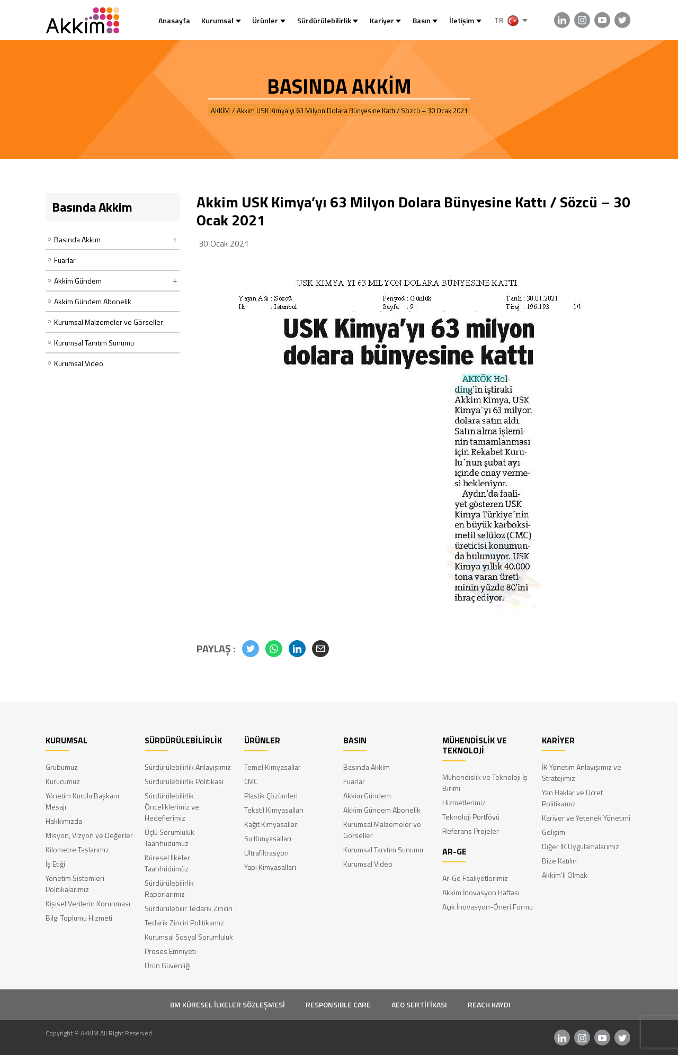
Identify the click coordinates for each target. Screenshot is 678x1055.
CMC (250, 781)
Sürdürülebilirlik (324, 20)
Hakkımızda (64, 820)
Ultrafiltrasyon (266, 852)
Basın (422, 20)
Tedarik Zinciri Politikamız (184, 922)
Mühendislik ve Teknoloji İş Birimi (485, 782)
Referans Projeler (470, 830)
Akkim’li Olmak (564, 874)
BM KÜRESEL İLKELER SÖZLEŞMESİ (227, 1004)
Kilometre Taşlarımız (77, 849)
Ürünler (265, 20)
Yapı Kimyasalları (270, 866)
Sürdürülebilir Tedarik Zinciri (189, 908)
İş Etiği (55, 863)
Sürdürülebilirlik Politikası (184, 781)
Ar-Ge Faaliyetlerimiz (475, 878)
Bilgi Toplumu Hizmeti (79, 917)
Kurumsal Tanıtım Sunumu (94, 342)
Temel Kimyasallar (272, 766)
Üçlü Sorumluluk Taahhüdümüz (169, 837)
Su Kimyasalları (267, 838)
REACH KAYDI (489, 1004)
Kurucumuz (63, 781)
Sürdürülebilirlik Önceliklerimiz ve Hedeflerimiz (172, 806)
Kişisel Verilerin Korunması (88, 903)
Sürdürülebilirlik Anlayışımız (188, 766)
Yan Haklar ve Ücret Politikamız (572, 798)
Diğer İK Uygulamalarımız (580, 846)
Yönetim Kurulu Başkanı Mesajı (82, 801)
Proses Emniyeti (170, 951)
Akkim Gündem (367, 795)
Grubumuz (62, 766)
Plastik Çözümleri (271, 795)
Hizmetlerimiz (464, 802)
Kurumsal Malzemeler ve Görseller (108, 322)
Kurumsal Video (78, 363)
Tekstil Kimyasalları (274, 809)
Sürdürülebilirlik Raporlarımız (169, 888)
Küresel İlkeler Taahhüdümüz (167, 863)
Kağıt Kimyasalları (271, 824)
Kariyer (382, 20)
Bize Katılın (559, 860)
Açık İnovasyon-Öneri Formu (487, 906)
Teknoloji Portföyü (470, 816)
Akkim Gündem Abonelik (92, 301)
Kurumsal (217, 20)
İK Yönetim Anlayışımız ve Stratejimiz (581, 772)
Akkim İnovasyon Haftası (481, 892)
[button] (250, 648)
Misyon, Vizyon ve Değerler (89, 835)
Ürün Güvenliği (168, 965)
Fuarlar (65, 260)
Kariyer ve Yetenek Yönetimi (586, 817)
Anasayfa (174, 20)
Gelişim (553, 832)
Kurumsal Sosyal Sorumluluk (189, 936)
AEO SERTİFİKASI (419, 1004)
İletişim (461, 20)
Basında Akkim (366, 766)
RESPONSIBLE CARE (338, 1004)
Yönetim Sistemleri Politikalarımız (75, 883)
